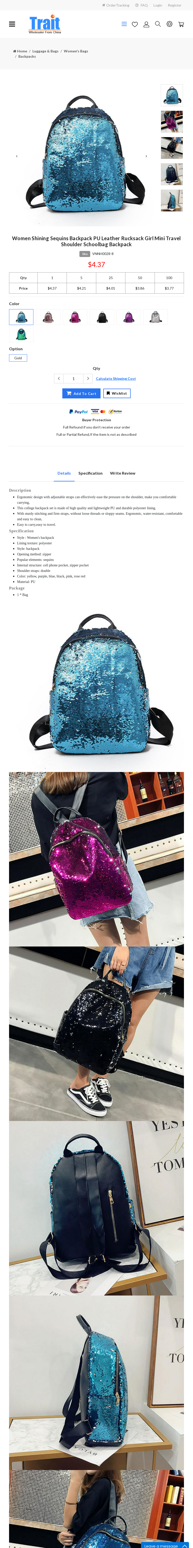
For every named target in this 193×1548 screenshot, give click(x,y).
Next (146, 156)
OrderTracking (115, 5)
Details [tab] (64, 473)
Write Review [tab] (122, 473)
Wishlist (117, 393)
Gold (18, 358)
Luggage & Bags (45, 51)
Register (174, 5)
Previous (16, 156)
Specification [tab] (90, 473)
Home (20, 51)
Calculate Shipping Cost (116, 378)
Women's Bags (76, 51)
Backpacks (27, 56)
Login (158, 5)
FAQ (141, 5)
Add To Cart (80, 393)
